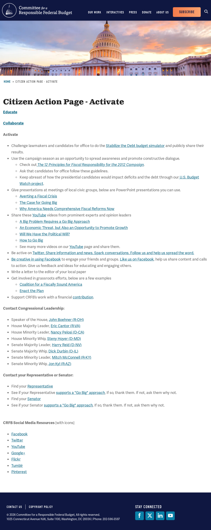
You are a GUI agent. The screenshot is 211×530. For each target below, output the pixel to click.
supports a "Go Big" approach (80, 392)
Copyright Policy (41, 507)
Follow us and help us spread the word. (162, 252)
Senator (34, 398)
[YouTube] (170, 515)
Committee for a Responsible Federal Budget (37, 10)
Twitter (17, 440)
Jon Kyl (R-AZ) (59, 363)
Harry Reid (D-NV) (67, 344)
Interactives (115, 12)
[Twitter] (149, 515)
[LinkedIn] (160, 515)
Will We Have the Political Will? (45, 234)
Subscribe (187, 12)
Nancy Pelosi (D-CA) (67, 332)
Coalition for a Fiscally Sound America (51, 284)
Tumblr (17, 465)
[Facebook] (139, 515)
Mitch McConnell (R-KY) (71, 357)
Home (7, 81)
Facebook (19, 434)
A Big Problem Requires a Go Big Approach (55, 221)
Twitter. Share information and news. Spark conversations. (81, 252)
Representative (40, 386)
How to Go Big (31, 240)
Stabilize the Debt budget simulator (135, 145)
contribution (83, 297)
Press (133, 12)
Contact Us (14, 507)
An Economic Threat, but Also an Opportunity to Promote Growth (74, 227)
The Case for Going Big (38, 202)
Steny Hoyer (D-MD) (64, 338)
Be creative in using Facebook (36, 259)
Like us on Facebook (137, 259)
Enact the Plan (32, 290)
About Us (162, 12)
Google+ (18, 453)
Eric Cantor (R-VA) (65, 325)
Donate (146, 12)
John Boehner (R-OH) (66, 319)
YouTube (39, 215)
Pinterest (19, 471)
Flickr (16, 459)
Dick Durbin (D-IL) (63, 351)
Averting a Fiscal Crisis (38, 196)
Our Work (94, 12)
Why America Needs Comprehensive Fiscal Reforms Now (67, 208)
